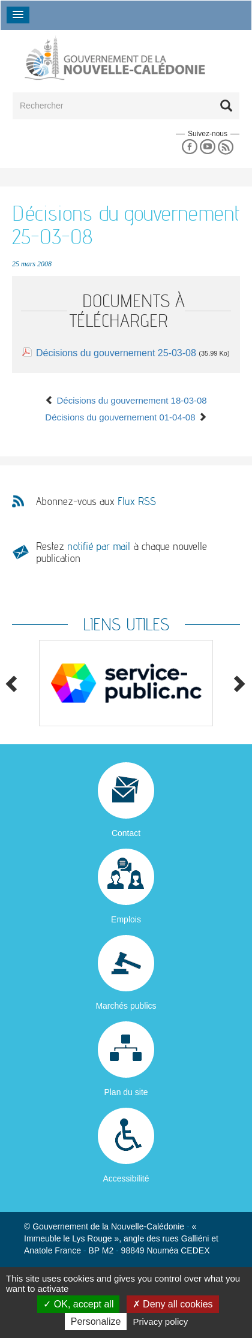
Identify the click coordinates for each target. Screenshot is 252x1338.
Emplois (126, 919)
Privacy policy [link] (160, 1321)
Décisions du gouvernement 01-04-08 (125, 417)
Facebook (189, 147)
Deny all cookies (173, 1304)
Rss (226, 147)
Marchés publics (125, 1006)
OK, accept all (78, 1304)
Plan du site (126, 1092)
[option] (126, 683)
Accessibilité (126, 1178)
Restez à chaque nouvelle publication (121, 552)
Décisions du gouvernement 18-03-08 (125, 400)
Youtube (207, 147)
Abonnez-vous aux (96, 501)
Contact (126, 833)
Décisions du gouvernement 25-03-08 (116, 353)
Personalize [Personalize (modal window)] (96, 1321)
